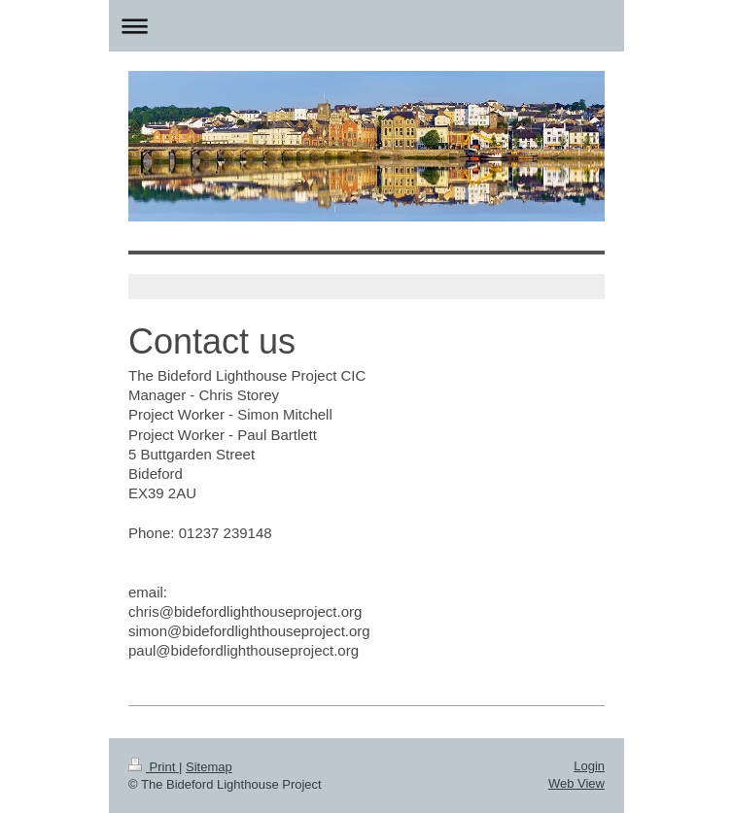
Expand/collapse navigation (366, 26)
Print (153, 767)
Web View (576, 783)
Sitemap (209, 767)
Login (589, 766)
